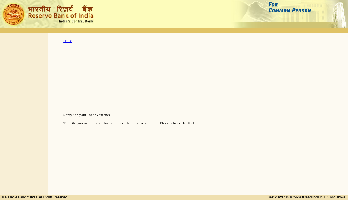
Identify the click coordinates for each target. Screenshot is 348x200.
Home (67, 41)
